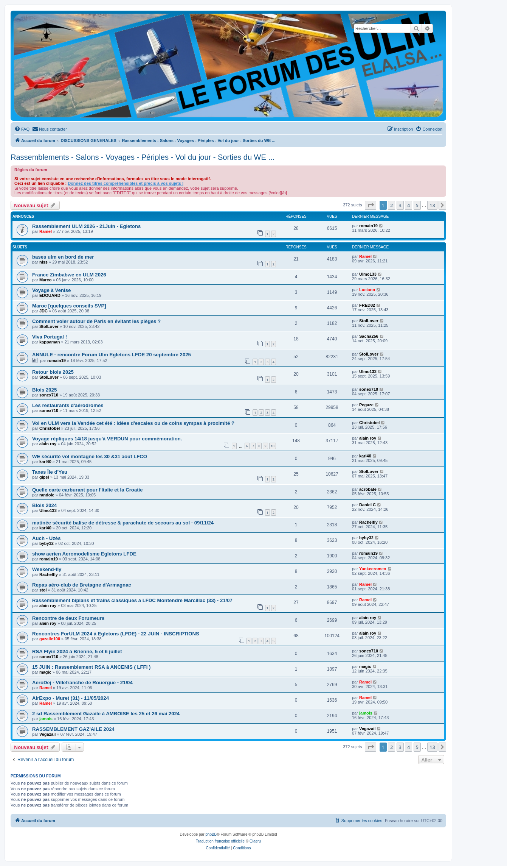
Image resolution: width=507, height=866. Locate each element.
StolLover (49, 326)
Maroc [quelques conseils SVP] (69, 306)
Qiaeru (255, 841)
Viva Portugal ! (49, 337)
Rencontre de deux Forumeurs (68, 618)
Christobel (49, 428)
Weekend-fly (46, 569)
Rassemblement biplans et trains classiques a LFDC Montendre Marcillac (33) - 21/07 (132, 600)
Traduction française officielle (220, 841)
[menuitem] (21, 129)
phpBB (211, 834)
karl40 (45, 461)
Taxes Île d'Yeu (49, 472)
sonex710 (48, 395)
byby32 (46, 543)
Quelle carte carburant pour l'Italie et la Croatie (87, 490)
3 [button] (400, 205)
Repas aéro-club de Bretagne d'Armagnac (81, 585)
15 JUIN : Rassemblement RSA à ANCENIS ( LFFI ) (91, 667)
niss (43, 262)
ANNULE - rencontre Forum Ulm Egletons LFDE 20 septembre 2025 (111, 354)
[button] (370, 205)
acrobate (368, 489)
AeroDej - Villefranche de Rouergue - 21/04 (82, 682)
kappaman (49, 342)
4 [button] (408, 205)
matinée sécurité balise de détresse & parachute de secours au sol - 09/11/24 (123, 523)
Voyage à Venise (51, 290)
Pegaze (366, 405)
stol (43, 590)
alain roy (47, 444)
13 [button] (432, 205)
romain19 (368, 225)
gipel (44, 477)
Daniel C (367, 504)
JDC (43, 311)
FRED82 (367, 305)
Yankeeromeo (372, 568)
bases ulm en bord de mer (63, 257)
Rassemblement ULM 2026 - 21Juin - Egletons (86, 226)
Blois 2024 (44, 505)
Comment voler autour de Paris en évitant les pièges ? (96, 321)
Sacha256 (368, 336)
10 (272, 445)
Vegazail (47, 734)
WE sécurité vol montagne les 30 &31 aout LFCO (89, 456)
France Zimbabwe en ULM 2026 (69, 275)
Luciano (367, 289)
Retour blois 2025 (53, 372)
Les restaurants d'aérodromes (68, 405)
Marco (45, 280)
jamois (46, 718)
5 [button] (417, 205)
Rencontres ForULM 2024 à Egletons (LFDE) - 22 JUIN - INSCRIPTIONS (115, 634)
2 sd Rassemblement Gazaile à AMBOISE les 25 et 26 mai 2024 (106, 713)
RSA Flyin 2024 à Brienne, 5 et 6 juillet (77, 651)
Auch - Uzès (46, 538)
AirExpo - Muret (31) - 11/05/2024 (70, 698)
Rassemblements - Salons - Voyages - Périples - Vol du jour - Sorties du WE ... (142, 157)
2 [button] (391, 205)
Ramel (45, 231)
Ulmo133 (368, 274)
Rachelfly (368, 522)
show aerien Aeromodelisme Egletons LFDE (84, 554)
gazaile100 (49, 639)
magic (45, 672)
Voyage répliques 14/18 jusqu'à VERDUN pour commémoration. (107, 439)
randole (46, 495)
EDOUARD (49, 295)
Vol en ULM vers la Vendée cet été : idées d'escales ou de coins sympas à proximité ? (133, 423)
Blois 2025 (44, 390)
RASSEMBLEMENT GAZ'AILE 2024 (73, 729)
